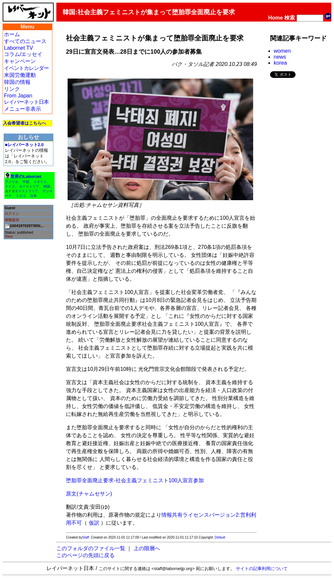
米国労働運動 (20, 75)
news (280, 57)
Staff (85, 537)
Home (275, 18)
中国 (26, 182)
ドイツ (10, 186)
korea (280, 63)
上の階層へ (147, 548)
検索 (289, 18)
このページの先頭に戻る (85, 555)
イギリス (40, 182)
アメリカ (11, 182)
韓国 (46, 186)
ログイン (12, 213)
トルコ (21, 196)
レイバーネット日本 (26, 102)
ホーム (12, 34)
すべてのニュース (25, 41)
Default (220, 537)
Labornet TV (18, 48)
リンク (12, 89)
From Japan (18, 95)
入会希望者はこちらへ (24, 123)
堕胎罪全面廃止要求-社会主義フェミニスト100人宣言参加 (135, 480)
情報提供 (12, 220)
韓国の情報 (17, 82)
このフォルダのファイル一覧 (90, 548)
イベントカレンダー (26, 68)
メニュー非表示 (22, 109)
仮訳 (94, 523)
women (282, 51)
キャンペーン (20, 61)
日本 (33, 196)
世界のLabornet (25, 176)
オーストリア (29, 186)
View (9, 236)
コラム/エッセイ (23, 54)
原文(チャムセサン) (89, 493)
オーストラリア (26, 191)
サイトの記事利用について (262, 568)
